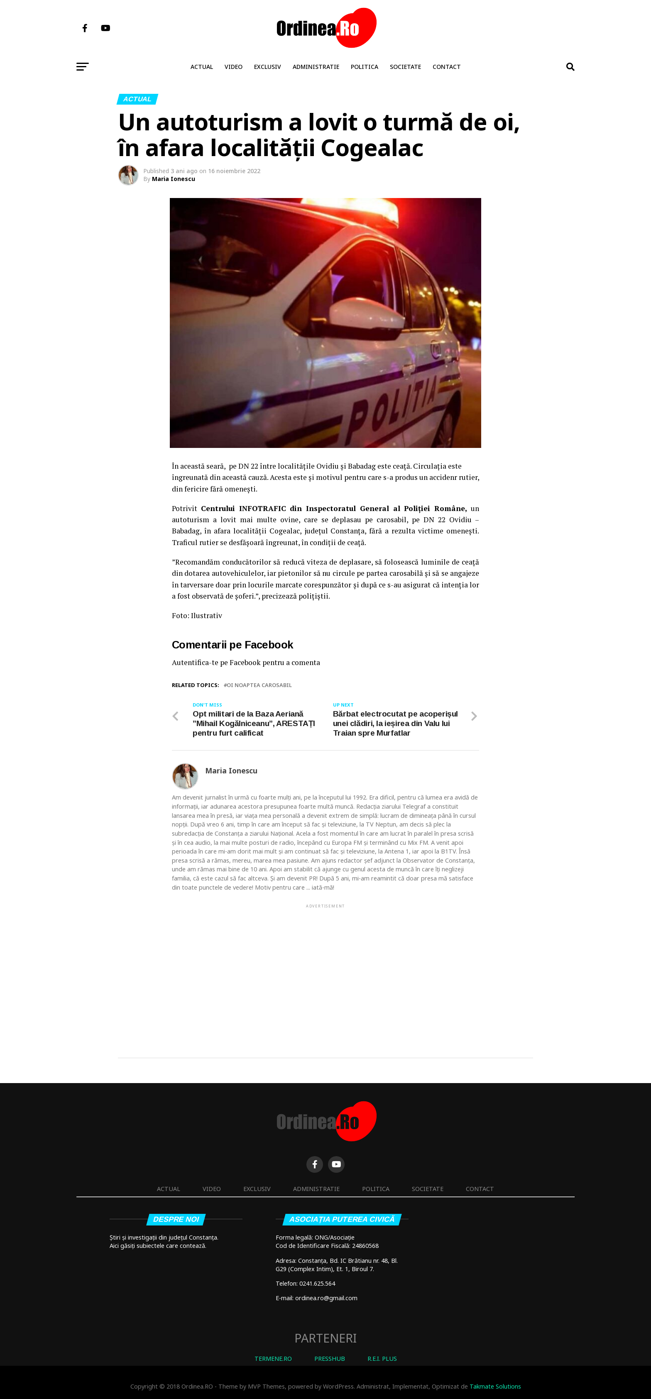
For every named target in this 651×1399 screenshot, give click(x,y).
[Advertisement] (325, 968)
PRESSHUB (329, 1358)
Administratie (316, 67)
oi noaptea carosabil (259, 685)
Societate (405, 67)
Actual (202, 67)
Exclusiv (267, 67)
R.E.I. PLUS (382, 1358)
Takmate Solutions (495, 1386)
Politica (364, 67)
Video (233, 67)
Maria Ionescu (173, 179)
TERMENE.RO (273, 1358)
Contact (447, 67)
